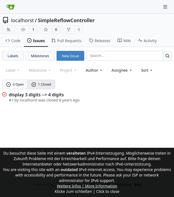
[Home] (10, 7)
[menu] (147, 70)
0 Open (15, 84)
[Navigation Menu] (165, 6)
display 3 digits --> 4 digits (36, 94)
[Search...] (167, 55)
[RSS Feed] (8, 29)
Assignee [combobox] (122, 70)
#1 (11, 100)
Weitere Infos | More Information (87, 186)
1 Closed (41, 84)
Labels (13, 55)
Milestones (40, 55)
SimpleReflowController (66, 20)
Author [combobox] (94, 70)
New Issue (70, 55)
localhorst (22, 20)
